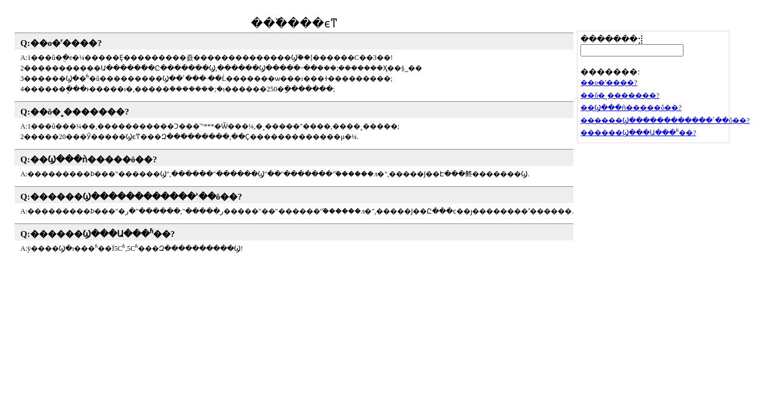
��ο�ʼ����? (66, 43)
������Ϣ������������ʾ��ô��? (136, 196)
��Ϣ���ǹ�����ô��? (93, 159)
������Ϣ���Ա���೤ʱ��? (102, 234)
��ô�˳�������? (79, 111)
